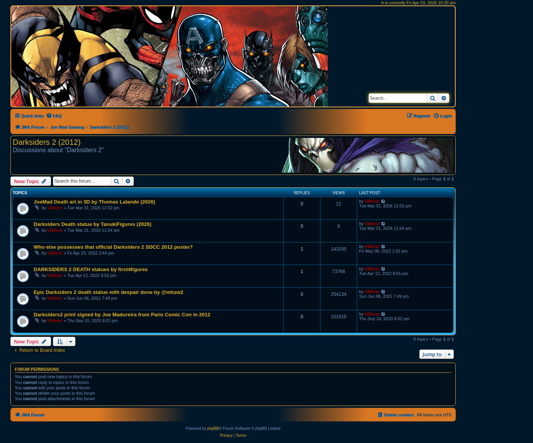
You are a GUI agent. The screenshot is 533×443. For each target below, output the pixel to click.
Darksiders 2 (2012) (47, 142)
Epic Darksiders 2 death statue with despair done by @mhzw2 (108, 292)
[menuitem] (54, 116)
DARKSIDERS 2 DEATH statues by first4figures (91, 269)
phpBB (213, 428)
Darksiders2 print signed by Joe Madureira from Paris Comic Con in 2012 (122, 314)
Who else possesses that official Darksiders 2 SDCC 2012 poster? (113, 247)
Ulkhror (55, 207)
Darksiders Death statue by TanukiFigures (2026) (93, 224)
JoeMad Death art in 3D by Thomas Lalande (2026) (94, 202)
